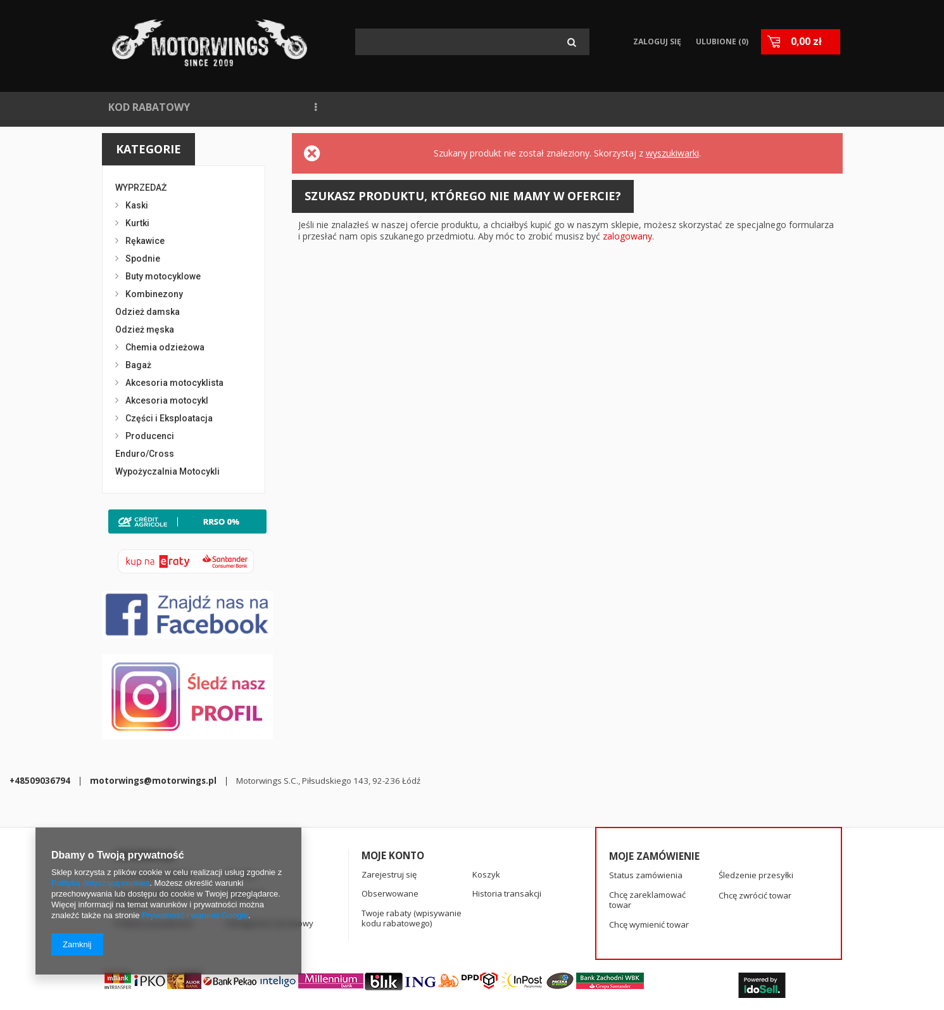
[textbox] (472, 42)
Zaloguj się (655, 41)
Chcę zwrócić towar (755, 843)
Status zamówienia (646, 823)
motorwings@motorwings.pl (438, 932)
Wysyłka (241, 822)
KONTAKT (597, 107)
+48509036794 (324, 932)
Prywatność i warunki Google (195, 915)
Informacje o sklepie (153, 822)
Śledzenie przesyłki (756, 823)
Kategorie (148, 149)
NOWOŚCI (234, 107)
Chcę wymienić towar (649, 872)
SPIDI (653, 107)
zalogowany (627, 236)
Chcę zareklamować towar (647, 847)
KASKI (768, 107)
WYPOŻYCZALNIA (462, 107)
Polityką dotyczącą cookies (100, 883)
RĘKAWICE (710, 107)
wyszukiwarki (672, 153)
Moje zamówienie (654, 803)
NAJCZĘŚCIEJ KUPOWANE (339, 107)
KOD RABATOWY (149, 107)
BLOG (539, 107)
